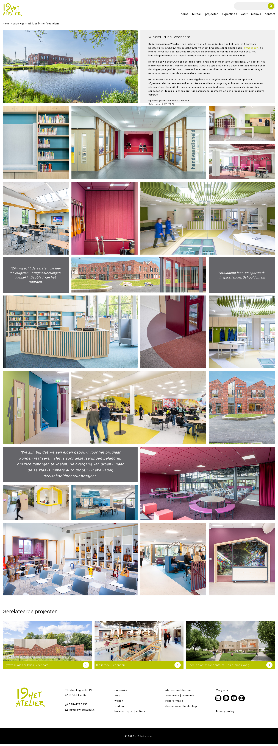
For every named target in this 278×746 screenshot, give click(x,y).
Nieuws (256, 15)
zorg (118, 697)
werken (119, 708)
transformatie (174, 703)
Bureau (197, 15)
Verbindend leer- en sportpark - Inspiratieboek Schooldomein (242, 277)
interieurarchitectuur (178, 692)
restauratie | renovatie (179, 697)
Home (185, 15)
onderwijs (18, 25)
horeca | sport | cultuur (130, 713)
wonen (119, 703)
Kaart (244, 15)
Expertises (229, 15)
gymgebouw (251, 50)
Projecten (211, 15)
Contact (270, 15)
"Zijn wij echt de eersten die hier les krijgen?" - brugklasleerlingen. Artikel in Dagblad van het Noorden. (36, 277)
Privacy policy (225, 713)
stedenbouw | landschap (181, 708)
